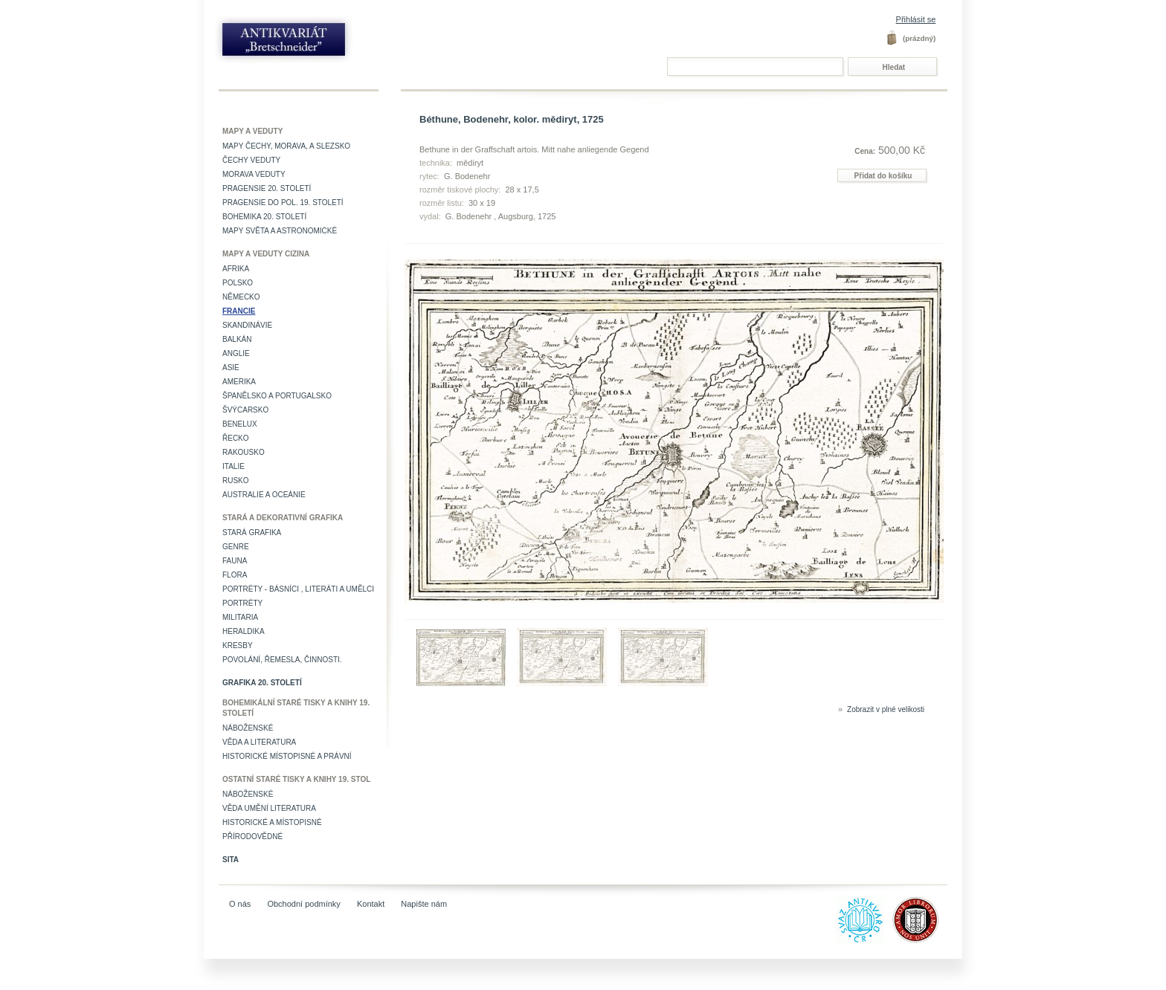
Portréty (242, 603)
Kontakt (370, 903)
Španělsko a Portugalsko (277, 396)
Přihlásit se (916, 19)
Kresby (237, 645)
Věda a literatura (259, 742)
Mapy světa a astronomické (279, 231)
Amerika (239, 382)
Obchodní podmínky (303, 903)
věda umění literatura (269, 808)
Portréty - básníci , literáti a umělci (298, 589)
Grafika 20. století (262, 683)
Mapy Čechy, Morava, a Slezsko (286, 146)
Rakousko (243, 452)
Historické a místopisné (272, 822)
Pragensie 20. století (266, 188)
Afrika (235, 269)
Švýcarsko (245, 410)
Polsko (237, 283)
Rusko (235, 480)
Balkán (236, 339)
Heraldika (243, 631)
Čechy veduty (251, 160)
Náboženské (247, 728)
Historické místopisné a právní (287, 756)
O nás (240, 903)
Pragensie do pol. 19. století (283, 202)
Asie (230, 367)
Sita (230, 859)
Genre (235, 547)
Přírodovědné (252, 836)
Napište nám (424, 903)
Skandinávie (247, 325)
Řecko (235, 438)
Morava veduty (254, 174)
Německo (241, 297)
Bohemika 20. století (264, 217)
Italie (233, 466)
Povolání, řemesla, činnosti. (282, 660)
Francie (238, 311)
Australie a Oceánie (264, 495)
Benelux (239, 424)
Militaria (240, 617)
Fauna (234, 561)
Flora (234, 575)
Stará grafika (251, 532)
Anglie (236, 353)
